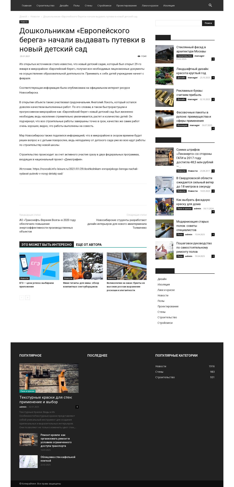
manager (199, 55)
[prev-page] (21, 297)
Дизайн (64, 5)
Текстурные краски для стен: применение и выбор (45, 399)
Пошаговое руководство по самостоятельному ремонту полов (194, 247)
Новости (35, 16)
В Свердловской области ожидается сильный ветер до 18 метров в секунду (195, 182)
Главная (26, 5)
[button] (210, 5)
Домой (23, 16)
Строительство (45, 5)
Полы (76, 5)
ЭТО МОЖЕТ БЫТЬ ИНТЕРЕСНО (47, 245)
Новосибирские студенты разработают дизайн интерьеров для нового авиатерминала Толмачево (117, 223)
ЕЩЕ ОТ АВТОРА (89, 245)
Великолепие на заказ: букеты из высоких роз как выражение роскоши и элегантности (126, 287)
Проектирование (126, 5)
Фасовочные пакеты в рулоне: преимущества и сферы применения (193, 116)
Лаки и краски (150, 5)
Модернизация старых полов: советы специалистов (192, 226)
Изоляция (169, 5)
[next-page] (27, 297)
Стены (88, 5)
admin (197, 208)
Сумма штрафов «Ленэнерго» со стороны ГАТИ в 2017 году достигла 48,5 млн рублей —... (194, 158)
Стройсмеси (104, 5)
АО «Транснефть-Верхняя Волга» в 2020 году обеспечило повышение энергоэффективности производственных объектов (47, 225)
